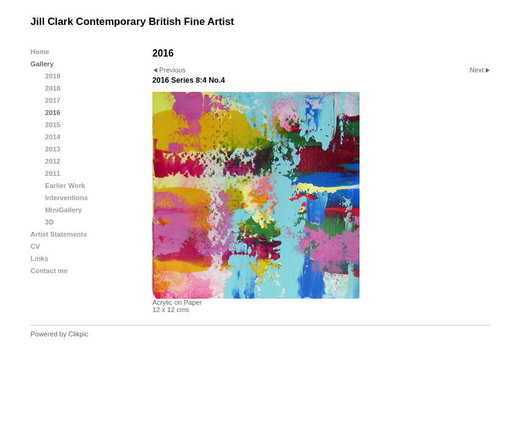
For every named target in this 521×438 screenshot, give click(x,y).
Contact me (49, 270)
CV (35, 246)
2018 (52, 88)
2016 (52, 112)
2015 (52, 124)
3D (49, 222)
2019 (52, 76)
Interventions (66, 197)
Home (39, 51)
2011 (52, 173)
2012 (52, 161)
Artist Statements (58, 234)
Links (39, 258)
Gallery (42, 64)
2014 (52, 137)
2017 (52, 100)
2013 (52, 149)
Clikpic (78, 334)
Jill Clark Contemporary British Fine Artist (132, 21)
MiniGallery (63, 210)
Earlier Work (65, 185)
